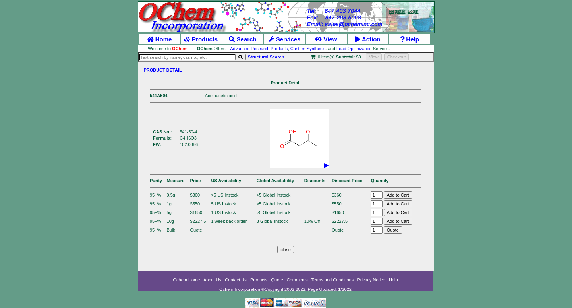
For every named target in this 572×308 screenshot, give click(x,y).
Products (201, 39)
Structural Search (266, 57)
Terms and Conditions (332, 279)
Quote (277, 279)
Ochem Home (186, 279)
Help (409, 39)
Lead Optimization (354, 48)
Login (413, 11)
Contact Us (235, 279)
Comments (297, 279)
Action (367, 39)
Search (242, 39)
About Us (212, 279)
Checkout (396, 57)
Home (159, 39)
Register (397, 11)
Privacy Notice (371, 279)
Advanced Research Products (259, 48)
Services (285, 39)
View (326, 39)
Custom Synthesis (308, 48)
